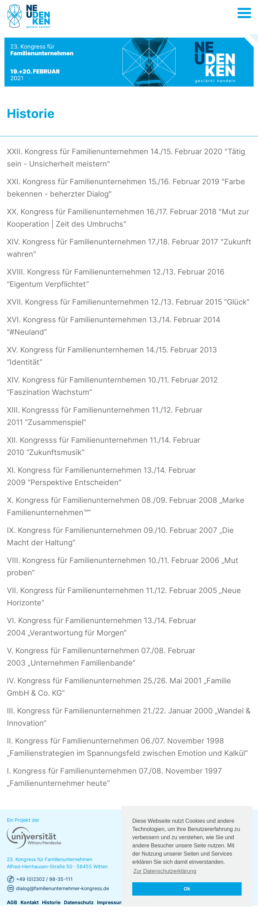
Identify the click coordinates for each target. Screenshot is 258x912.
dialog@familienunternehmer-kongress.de (62, 901)
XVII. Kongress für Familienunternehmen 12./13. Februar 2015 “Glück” (128, 301)
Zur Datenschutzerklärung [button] (164, 871)
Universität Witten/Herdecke (29, 16)
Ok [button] (187, 888)
